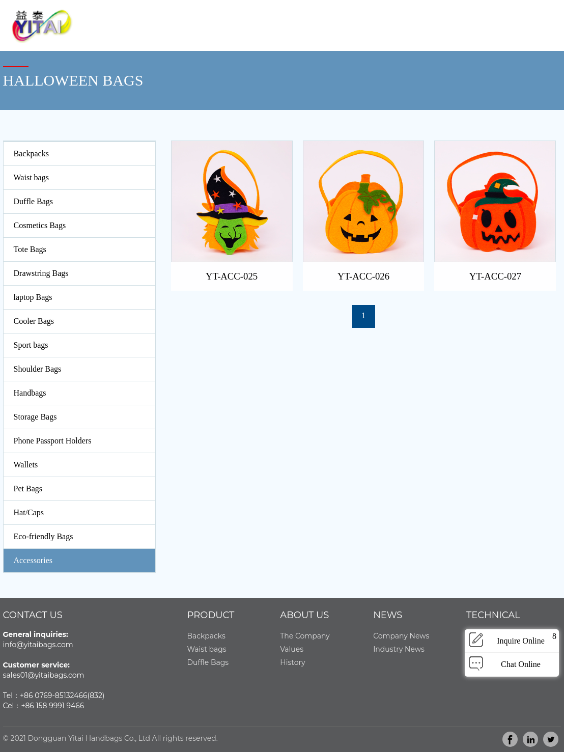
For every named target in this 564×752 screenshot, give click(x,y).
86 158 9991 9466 (54, 705)
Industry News (399, 649)
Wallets (26, 464)
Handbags (30, 392)
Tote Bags (30, 249)
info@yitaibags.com (38, 644)
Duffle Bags (33, 201)
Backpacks (31, 153)
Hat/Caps (29, 512)
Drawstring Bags (41, 273)
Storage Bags (35, 416)
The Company (304, 635)
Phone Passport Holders (53, 440)
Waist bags (31, 177)
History (292, 662)
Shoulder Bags (38, 369)
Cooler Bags (34, 321)
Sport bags (31, 345)
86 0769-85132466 (55, 695)
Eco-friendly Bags (43, 536)
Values (291, 649)
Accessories (33, 560)
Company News (401, 635)
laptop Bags (33, 297)
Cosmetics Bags (40, 225)
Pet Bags (28, 488)
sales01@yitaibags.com (43, 675)
